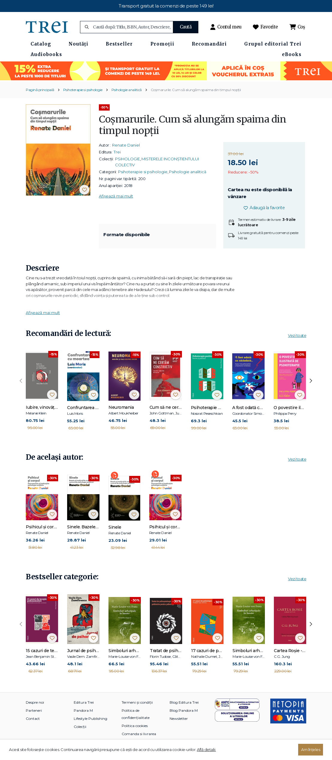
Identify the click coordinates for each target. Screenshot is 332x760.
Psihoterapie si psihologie (82, 90)
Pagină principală (40, 90)
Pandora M (83, 710)
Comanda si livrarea (139, 734)
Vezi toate (297, 335)
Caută (186, 27)
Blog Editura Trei (184, 702)
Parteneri (34, 710)
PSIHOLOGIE (127, 158)
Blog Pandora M (184, 710)
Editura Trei (84, 702)
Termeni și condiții (137, 702)
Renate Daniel (126, 145)
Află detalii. (206, 749)
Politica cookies (135, 725)
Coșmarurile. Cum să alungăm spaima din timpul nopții (196, 90)
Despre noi (35, 702)
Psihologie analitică (126, 90)
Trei (117, 152)
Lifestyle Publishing (90, 718)
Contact (33, 718)
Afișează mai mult (116, 196)
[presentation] (21, 381)
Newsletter (179, 718)
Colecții (80, 726)
